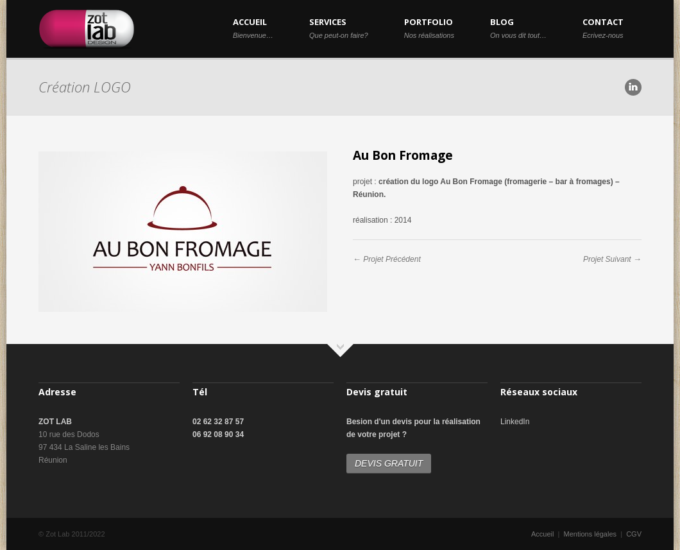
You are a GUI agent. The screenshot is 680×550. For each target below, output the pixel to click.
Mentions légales (590, 534)
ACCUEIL (253, 27)
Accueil (542, 534)
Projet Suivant (607, 259)
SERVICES (338, 27)
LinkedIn (514, 421)
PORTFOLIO (429, 27)
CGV (634, 534)
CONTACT (603, 27)
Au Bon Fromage (403, 155)
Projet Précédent (391, 259)
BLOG (518, 27)
